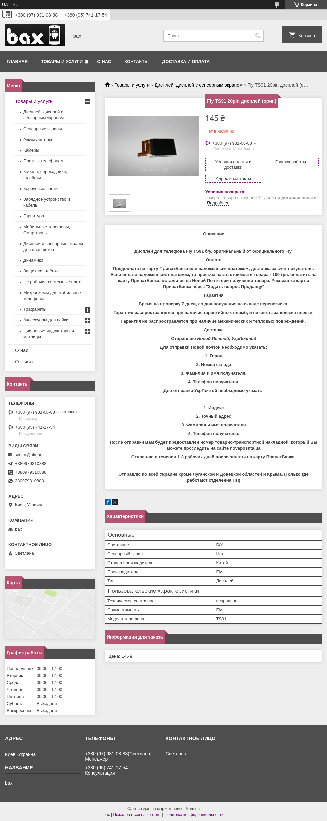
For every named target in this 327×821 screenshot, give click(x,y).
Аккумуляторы (37, 139)
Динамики (33, 260)
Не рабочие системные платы (53, 281)
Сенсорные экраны (42, 128)
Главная (17, 61)
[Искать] (258, 36)
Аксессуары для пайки (45, 319)
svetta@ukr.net (29, 454)
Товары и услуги (62, 61)
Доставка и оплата (186, 61)
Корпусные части (40, 188)
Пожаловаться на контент (137, 814)
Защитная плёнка (41, 270)
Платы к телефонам (43, 160)
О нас (104, 61)
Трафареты (34, 309)
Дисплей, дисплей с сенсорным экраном (199, 85)
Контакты (136, 61)
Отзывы (24, 361)
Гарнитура (33, 215)
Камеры (31, 150)
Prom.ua (192, 808)
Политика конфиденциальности (194, 814)
